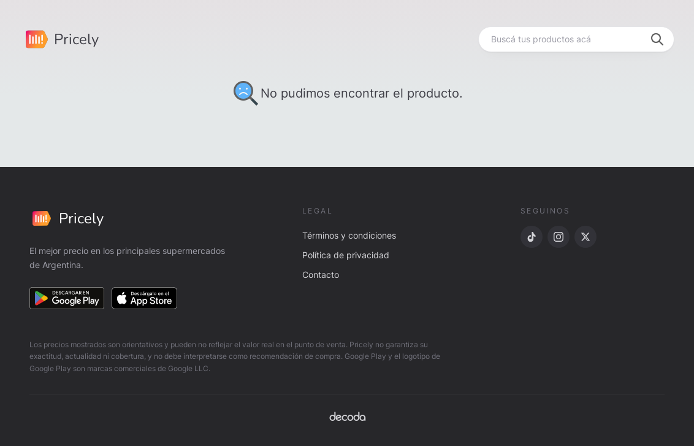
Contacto (320, 274)
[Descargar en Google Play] (66, 298)
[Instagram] (558, 237)
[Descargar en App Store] (145, 298)
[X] (585, 237)
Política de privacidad (345, 255)
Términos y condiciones (349, 235)
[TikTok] (531, 237)
